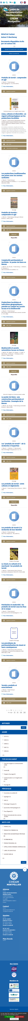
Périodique (6, 789)
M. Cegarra (9, 352)
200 (24, 712)
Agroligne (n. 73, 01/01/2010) (11, 83)
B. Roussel (10, 354)
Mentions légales (14, 1009)
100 (21, 712)
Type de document (9, 759)
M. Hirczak (9, 266)
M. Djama (15, 352)
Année (4, 732)
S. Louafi (21, 352)
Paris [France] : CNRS (20, 488)
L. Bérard (3, 82)
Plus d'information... (8, 86)
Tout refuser (19, 1016)
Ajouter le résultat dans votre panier (14, 49)
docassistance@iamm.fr (9, 910)
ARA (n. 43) (7, 691)
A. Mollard (23, 266)
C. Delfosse (9, 448)
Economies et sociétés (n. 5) (11, 269)
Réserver (14, 234)
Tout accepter (9, 1016)
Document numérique (12, 148)
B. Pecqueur (4, 268)
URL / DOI (8, 144)
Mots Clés (6, 822)
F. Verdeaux (17, 354)
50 (17, 712)
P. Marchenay (10, 82)
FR (20, 2)
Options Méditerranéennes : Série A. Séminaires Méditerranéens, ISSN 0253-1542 (13, 123)
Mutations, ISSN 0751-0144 (14, 572)
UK (24, 2)
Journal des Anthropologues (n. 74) (13, 612)
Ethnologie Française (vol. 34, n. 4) (12, 449)
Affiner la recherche (14, 53)
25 (14, 712)
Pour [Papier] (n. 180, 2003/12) (11, 533)
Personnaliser (14, 1019)
